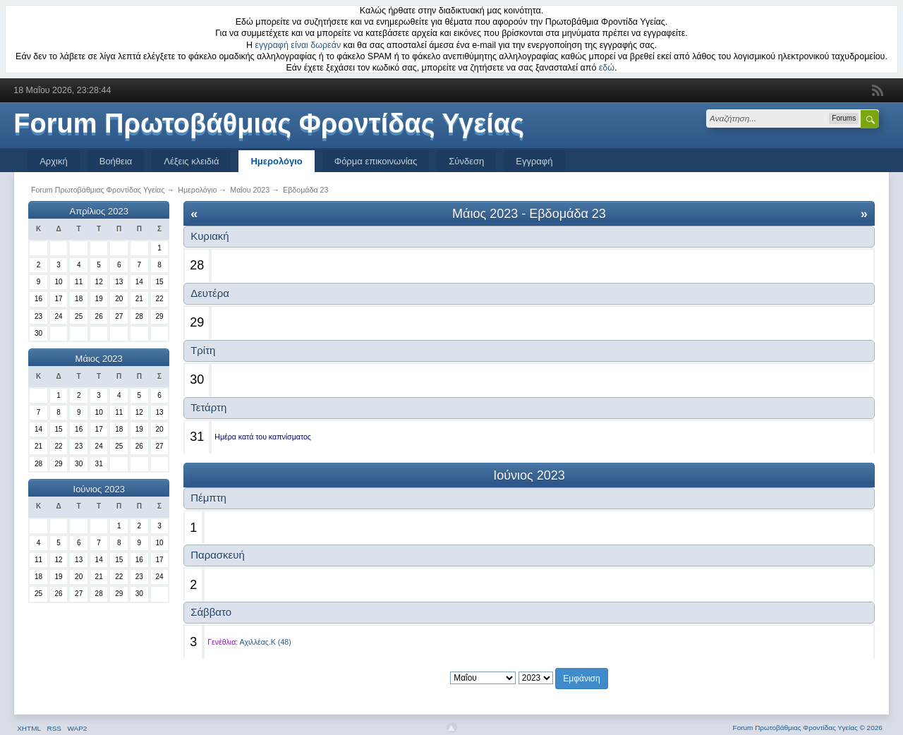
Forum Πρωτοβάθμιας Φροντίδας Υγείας (268, 123)
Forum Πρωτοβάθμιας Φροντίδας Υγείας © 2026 (808, 727)
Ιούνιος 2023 (99, 489)
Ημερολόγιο (276, 161)
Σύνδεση (466, 161)
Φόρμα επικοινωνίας (376, 161)
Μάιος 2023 (99, 358)
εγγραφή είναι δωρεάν (298, 45)
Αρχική (54, 161)
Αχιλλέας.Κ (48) (265, 642)
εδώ (606, 68)
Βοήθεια (116, 161)
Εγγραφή (534, 161)
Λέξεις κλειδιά (191, 161)
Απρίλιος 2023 (99, 211)
